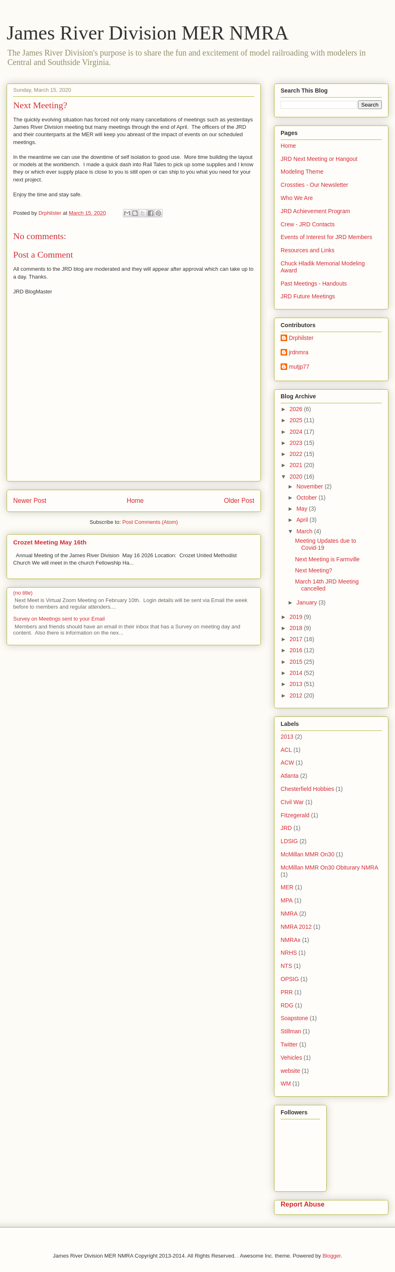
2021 (297, 465)
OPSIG (290, 979)
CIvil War (292, 802)
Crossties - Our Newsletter (314, 184)
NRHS (289, 952)
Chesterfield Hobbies (307, 789)
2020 (297, 476)
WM (286, 1083)
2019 (297, 617)
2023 (297, 443)
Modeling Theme (302, 171)
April (302, 519)
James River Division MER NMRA (147, 33)
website (290, 1070)
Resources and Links (308, 250)
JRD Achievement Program (315, 211)
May (302, 508)
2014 (297, 673)
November (310, 486)
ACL (286, 749)
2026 (297, 409)
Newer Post (29, 500)
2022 (297, 454)
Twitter (289, 1044)
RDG (287, 1005)
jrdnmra (298, 352)
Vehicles (291, 1057)
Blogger (332, 1256)
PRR (287, 992)
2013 (297, 684)
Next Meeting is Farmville (327, 559)
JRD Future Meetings (308, 296)
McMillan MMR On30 (308, 854)
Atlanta (290, 775)
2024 (297, 431)
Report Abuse (303, 1204)
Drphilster (301, 338)
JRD (286, 828)
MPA (287, 900)
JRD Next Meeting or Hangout (319, 159)
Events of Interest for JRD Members (326, 237)
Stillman (291, 1031)
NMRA (289, 913)
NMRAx (290, 940)
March (305, 531)
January (307, 602)
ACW (287, 762)
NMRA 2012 (296, 926)
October (307, 497)
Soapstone (294, 1018)
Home (135, 500)
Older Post (239, 500)
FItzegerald (295, 815)
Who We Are (297, 198)
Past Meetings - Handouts (314, 283)
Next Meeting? (313, 570)
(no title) (23, 593)
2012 (297, 695)
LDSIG (289, 841)
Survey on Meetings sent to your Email (59, 619)
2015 (297, 661)
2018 (297, 628)
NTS (286, 966)
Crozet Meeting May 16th (49, 542)
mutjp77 (299, 366)
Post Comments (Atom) (150, 522)
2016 (297, 650)
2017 (297, 639)
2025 (297, 420)
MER (287, 887)
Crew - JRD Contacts (308, 224)
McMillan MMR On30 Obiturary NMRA (329, 867)
